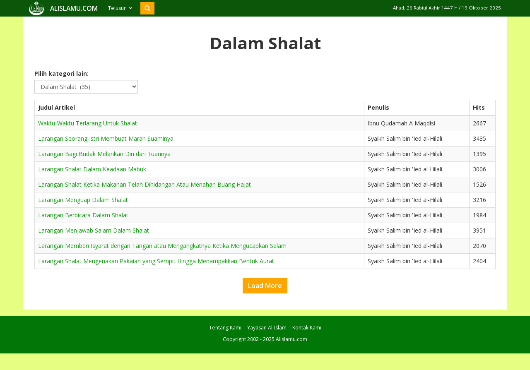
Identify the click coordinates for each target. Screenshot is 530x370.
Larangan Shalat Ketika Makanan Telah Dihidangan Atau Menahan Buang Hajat (144, 184)
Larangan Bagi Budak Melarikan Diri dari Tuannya (104, 154)
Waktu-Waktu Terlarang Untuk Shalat (87, 123)
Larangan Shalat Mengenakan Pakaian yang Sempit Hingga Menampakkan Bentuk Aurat (156, 261)
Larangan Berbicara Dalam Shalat (83, 215)
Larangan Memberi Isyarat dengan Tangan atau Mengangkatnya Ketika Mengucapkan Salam (162, 246)
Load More (265, 285)
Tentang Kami (225, 327)
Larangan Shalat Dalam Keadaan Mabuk (92, 169)
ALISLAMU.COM (74, 8)
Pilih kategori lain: (61, 73)
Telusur (120, 8)
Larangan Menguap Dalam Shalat (83, 200)
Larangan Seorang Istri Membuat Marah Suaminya (105, 138)
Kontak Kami (306, 327)
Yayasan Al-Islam (267, 327)
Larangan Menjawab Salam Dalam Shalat (93, 230)
